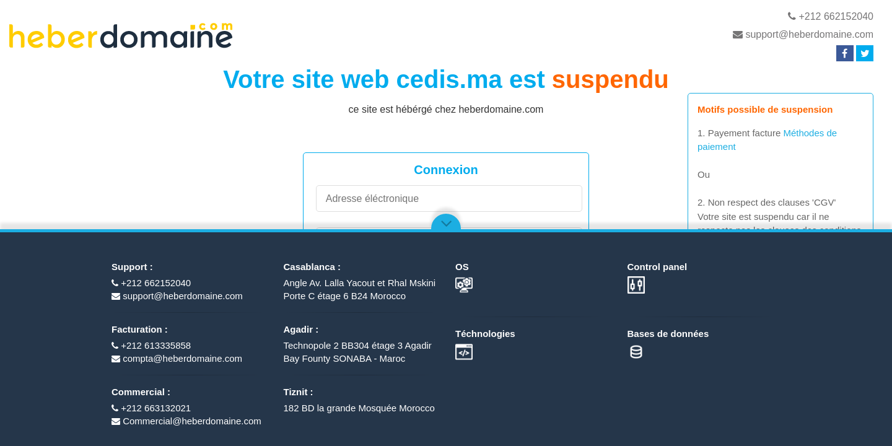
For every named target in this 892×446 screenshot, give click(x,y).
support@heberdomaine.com (803, 34)
